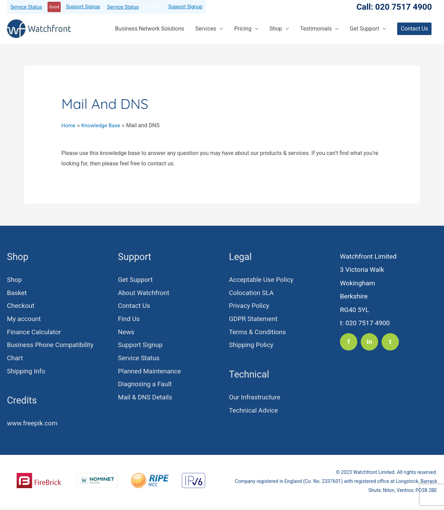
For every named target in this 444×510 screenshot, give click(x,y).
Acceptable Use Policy (261, 280)
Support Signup (83, 7)
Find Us (129, 320)
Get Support (364, 28)
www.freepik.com (33, 426)
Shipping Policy (251, 347)
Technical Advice (254, 412)
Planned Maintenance (150, 373)
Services (205, 28)
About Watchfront (144, 293)
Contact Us (134, 307)
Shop (276, 28)
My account (24, 320)
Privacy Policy (249, 307)
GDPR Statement (254, 320)
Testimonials (316, 28)
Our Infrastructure (255, 399)
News (126, 333)
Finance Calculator (34, 333)
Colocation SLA (251, 293)
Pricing (242, 28)
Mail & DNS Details (145, 400)
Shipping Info (26, 373)
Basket (17, 293)
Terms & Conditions (258, 333)
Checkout (21, 307)
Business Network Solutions (149, 28)
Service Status (26, 7)
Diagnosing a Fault (145, 386)
